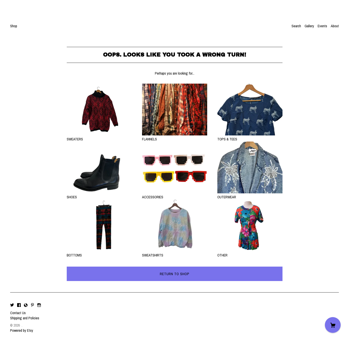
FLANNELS (174, 137)
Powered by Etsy (21, 330)
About (335, 25)
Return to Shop (174, 273)
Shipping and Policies (24, 318)
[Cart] (333, 325)
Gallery (309, 25)
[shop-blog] (26, 305)
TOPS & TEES (249, 137)
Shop (13, 25)
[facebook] (19, 305)
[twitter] (12, 305)
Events (322, 25)
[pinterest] (32, 305)
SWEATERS (99, 137)
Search (296, 25)
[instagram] (39, 305)
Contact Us (18, 312)
